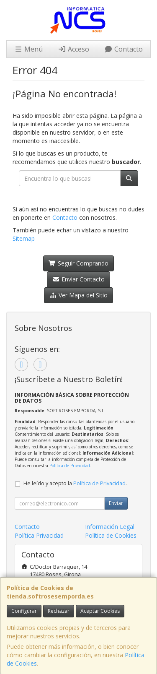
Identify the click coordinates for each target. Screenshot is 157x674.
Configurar (24, 610)
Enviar (116, 503)
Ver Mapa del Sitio (78, 295)
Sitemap (24, 238)
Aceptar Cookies (100, 610)
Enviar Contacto (78, 279)
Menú (28, 49)
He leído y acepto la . (75, 483)
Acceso (73, 49)
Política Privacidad (39, 535)
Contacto (123, 49)
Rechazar (58, 610)
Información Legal (109, 527)
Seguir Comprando (78, 263)
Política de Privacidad (69, 465)
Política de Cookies (110, 535)
